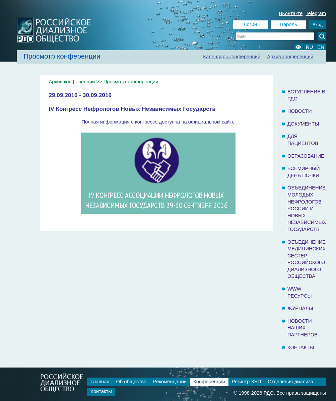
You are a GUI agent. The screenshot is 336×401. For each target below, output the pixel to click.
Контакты (300, 347)
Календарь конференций (231, 56)
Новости (299, 111)
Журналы (300, 308)
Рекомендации (170, 381)
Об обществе (131, 381)
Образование (305, 156)
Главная (99, 381)
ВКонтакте (291, 13)
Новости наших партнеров (302, 327)
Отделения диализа (290, 381)
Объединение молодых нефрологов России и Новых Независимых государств (306, 208)
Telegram (316, 13)
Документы (303, 124)
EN (320, 47)
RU (309, 47)
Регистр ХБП (246, 381)
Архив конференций (290, 56)
